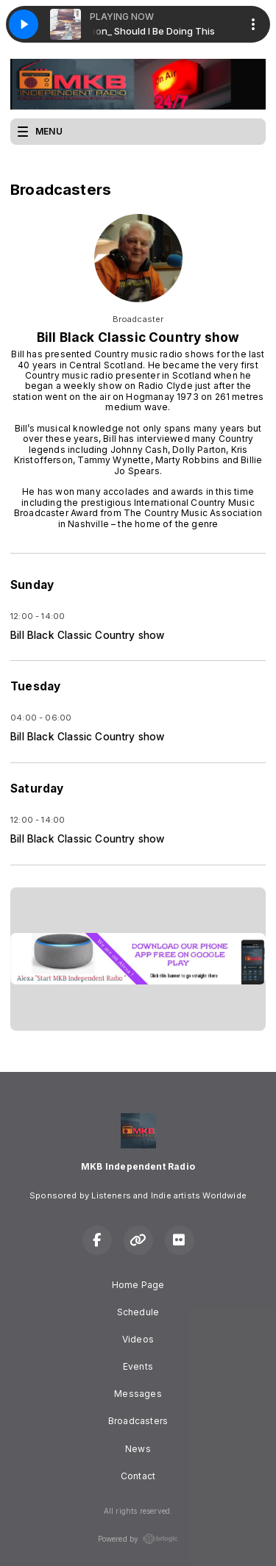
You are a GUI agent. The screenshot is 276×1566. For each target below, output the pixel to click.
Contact (138, 1475)
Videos (138, 1339)
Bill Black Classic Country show (87, 635)
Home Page (138, 1284)
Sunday (32, 585)
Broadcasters (138, 1420)
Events (138, 1366)
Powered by (138, 1539)
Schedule (138, 1311)
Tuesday (35, 686)
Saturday (36, 788)
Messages (137, 1393)
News (138, 1448)
